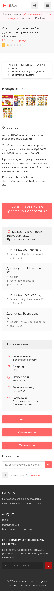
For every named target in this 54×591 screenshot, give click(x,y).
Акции (27, 419)
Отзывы (27, 445)
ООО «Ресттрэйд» (14, 40)
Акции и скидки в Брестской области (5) (27, 211)
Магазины (27, 432)
